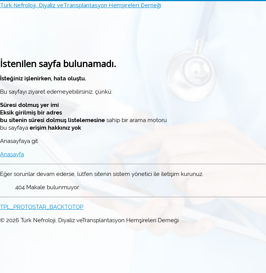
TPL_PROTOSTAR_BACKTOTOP (41, 207)
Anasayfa (12, 154)
